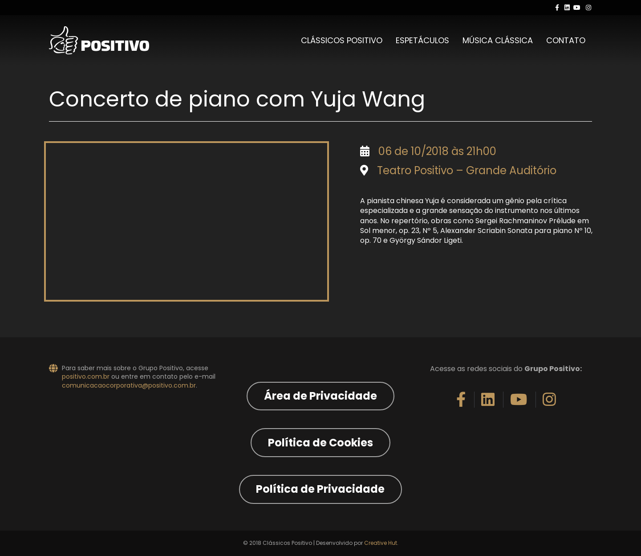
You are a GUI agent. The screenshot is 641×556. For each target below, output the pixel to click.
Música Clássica (497, 40)
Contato (565, 40)
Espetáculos (422, 40)
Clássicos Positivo (341, 40)
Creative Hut (380, 543)
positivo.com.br (86, 376)
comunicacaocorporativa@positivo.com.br (129, 385)
